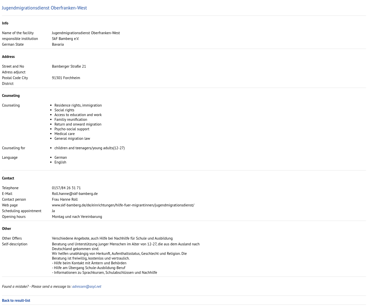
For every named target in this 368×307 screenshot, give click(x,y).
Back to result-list (16, 300)
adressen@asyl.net (86, 286)
